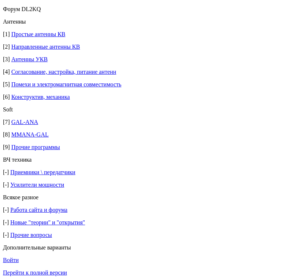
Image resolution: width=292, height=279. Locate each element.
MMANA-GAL (30, 134)
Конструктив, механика (40, 97)
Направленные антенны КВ (45, 47)
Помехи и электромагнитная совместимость (66, 84)
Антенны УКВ (29, 59)
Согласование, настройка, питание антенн (63, 72)
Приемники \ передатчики (42, 172)
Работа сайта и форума (38, 210)
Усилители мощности (37, 185)
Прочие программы (35, 147)
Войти (11, 260)
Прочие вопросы (31, 235)
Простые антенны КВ (38, 34)
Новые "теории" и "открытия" (47, 222)
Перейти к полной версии (35, 272)
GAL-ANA (24, 122)
